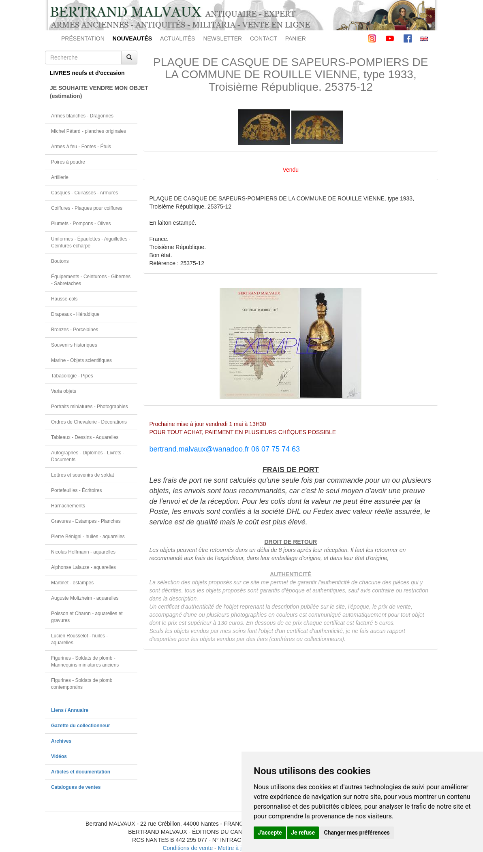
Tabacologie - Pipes (72, 376)
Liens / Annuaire (69, 710)
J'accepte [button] (270, 832)
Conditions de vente (187, 848)
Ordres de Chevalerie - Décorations (89, 422)
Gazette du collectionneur (80, 725)
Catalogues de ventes (75, 787)
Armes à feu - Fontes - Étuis (81, 146)
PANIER (295, 38)
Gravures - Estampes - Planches (86, 521)
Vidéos (59, 756)
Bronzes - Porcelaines (74, 329)
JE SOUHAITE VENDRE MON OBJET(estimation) (93, 92)
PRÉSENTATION (83, 38)
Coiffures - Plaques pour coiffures (86, 208)
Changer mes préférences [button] (357, 832)
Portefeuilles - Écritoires (76, 490)
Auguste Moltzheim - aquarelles (85, 598)
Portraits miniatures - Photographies (89, 406)
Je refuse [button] (303, 832)
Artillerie (59, 177)
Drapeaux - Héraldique (75, 314)
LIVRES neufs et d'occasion (87, 73)
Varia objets (63, 391)
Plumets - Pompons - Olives (81, 223)
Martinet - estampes (72, 583)
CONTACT (263, 38)
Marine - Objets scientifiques (81, 360)
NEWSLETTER (222, 38)
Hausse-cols (64, 299)
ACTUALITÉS (177, 38)
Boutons (60, 261)
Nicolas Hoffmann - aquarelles (83, 552)
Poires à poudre (68, 162)
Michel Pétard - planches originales (88, 131)
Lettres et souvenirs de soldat (82, 475)
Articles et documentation (80, 772)
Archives (61, 741)
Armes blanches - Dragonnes (82, 116)
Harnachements (68, 506)
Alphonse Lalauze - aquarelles (83, 567)
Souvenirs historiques (74, 345)
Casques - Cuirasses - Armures (84, 193)
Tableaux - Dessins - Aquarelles (85, 437)
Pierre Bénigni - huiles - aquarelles (88, 536)
